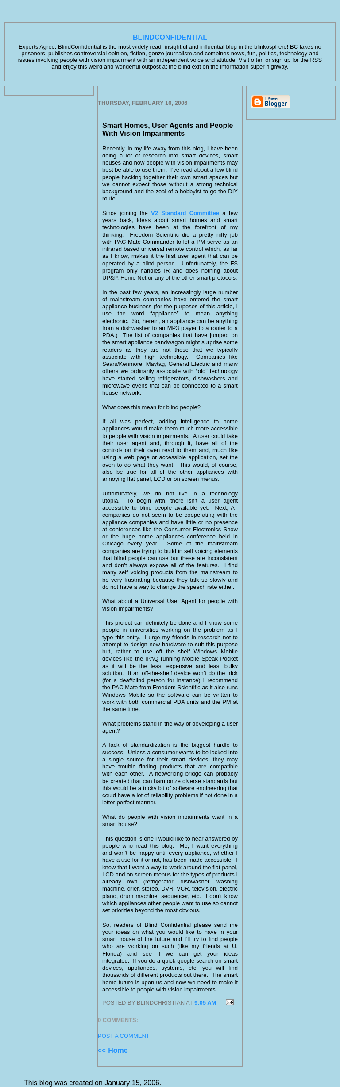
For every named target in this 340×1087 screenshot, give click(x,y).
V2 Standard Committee (185, 213)
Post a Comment (124, 1036)
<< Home (113, 1050)
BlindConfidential (170, 37)
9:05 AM (205, 1002)
